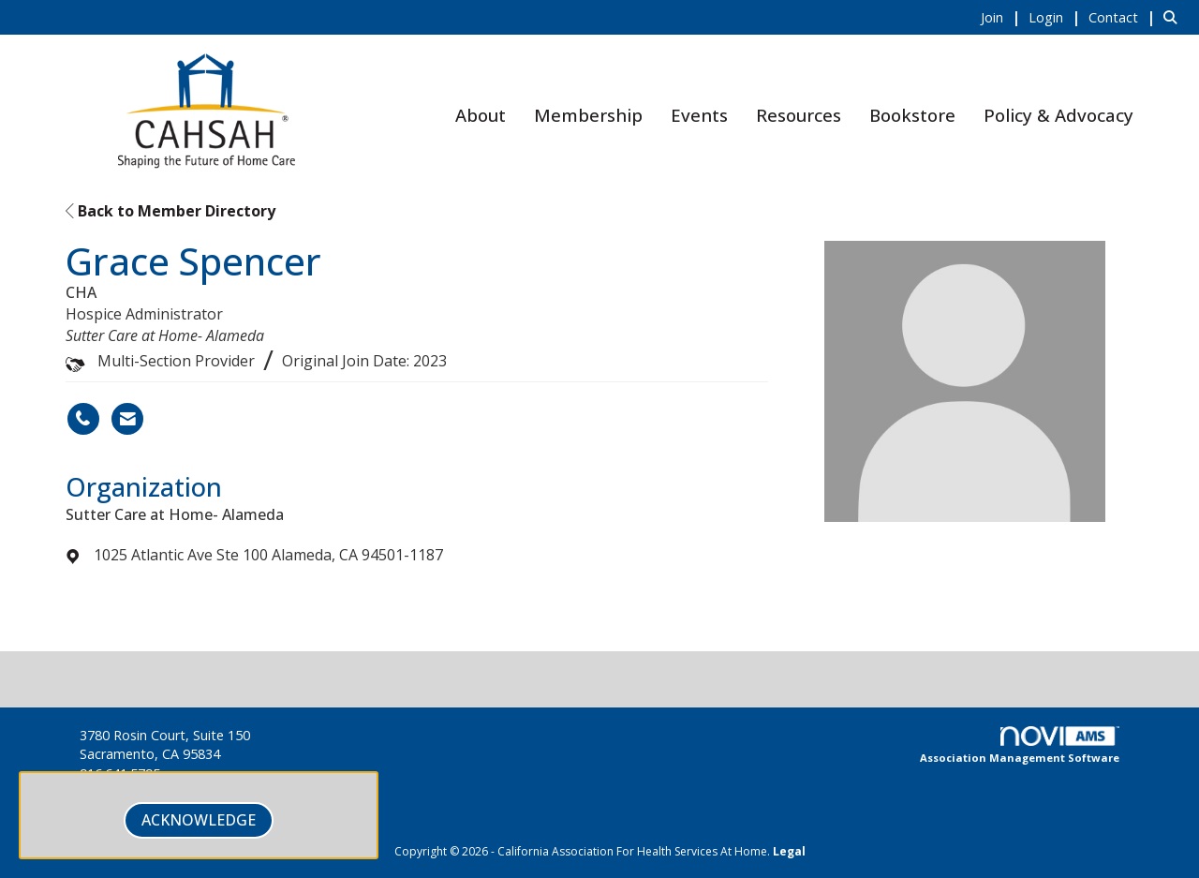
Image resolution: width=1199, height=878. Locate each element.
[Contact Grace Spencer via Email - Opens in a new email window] (127, 419)
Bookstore (912, 114)
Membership (588, 114)
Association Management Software (1019, 746)
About (480, 114)
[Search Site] (1174, 17)
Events (699, 114)
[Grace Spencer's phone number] (83, 419)
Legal (789, 851)
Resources (798, 114)
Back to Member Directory (170, 211)
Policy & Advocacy (1058, 114)
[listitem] (1003, 17)
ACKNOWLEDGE (198, 820)
